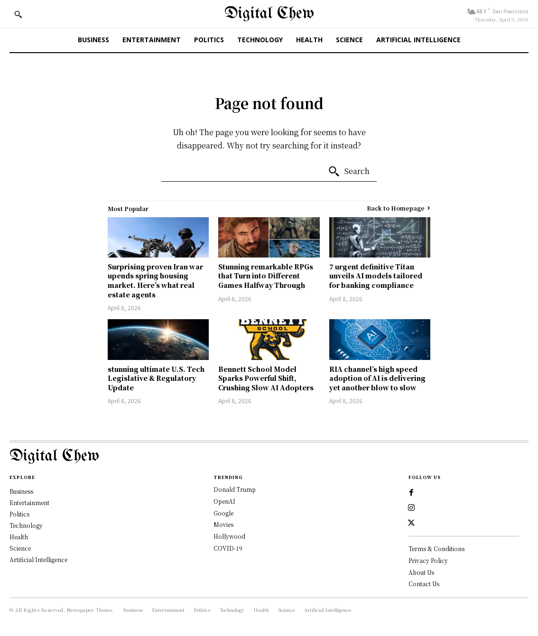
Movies (223, 524)
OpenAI (224, 501)
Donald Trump (234, 489)
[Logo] (269, 456)
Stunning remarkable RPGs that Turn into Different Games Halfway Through (265, 276)
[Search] (349, 172)
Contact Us (423, 584)
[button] (18, 14)
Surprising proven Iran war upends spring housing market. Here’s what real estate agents (155, 280)
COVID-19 (227, 548)
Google (223, 513)
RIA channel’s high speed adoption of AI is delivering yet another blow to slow (377, 378)
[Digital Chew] (269, 14)
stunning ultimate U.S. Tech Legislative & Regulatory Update (156, 378)
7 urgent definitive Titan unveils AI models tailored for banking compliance (375, 276)
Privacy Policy (428, 560)
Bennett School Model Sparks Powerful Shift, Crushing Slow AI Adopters (266, 378)
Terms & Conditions (436, 548)
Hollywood (229, 536)
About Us (421, 572)
